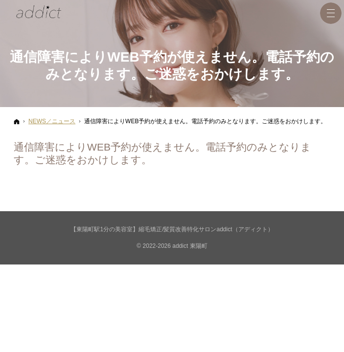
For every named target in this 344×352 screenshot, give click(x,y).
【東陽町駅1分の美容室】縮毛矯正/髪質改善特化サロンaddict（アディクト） (171, 229)
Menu (331, 13)
